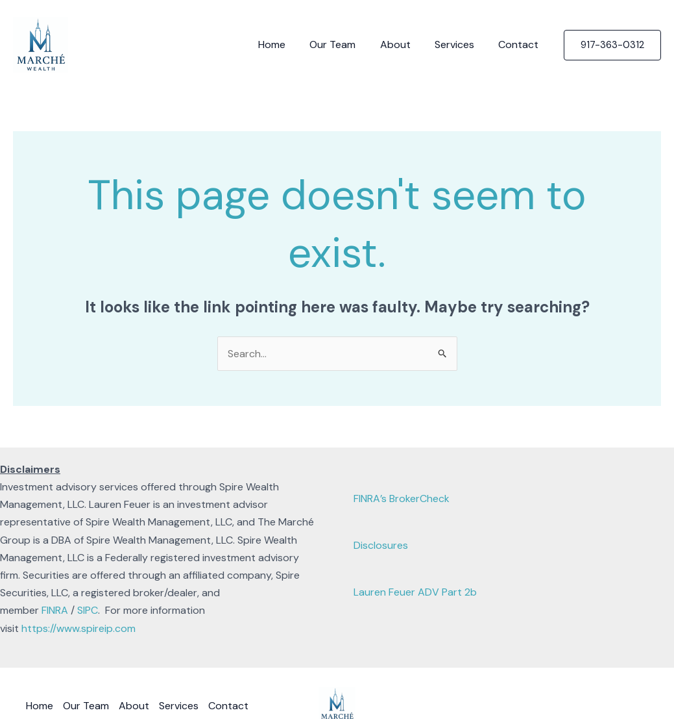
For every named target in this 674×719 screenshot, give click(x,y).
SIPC (87, 610)
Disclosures (381, 545)
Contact (520, 44)
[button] (612, 45)
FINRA (55, 610)
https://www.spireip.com (78, 628)
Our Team (345, 44)
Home (287, 44)
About (404, 44)
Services (459, 44)
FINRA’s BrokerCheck (402, 498)
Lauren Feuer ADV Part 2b (415, 592)
